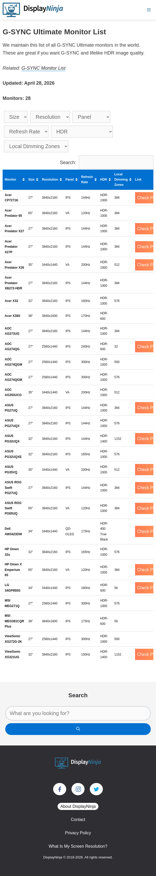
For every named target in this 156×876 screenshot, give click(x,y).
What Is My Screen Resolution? (78, 846)
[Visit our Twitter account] (96, 789)
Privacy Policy (78, 833)
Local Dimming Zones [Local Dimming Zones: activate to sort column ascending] (121, 179)
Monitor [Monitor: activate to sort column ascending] (10, 179)
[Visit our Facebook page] (59, 789)
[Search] (78, 729)
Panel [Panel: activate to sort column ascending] (69, 179)
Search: (106, 162)
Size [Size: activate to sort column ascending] (31, 179)
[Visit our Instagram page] (78, 789)
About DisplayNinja (78, 806)
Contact (78, 819)
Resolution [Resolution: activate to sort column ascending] (50, 179)
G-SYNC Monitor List (43, 68)
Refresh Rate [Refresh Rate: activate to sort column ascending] (87, 179)
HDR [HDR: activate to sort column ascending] (103, 179)
